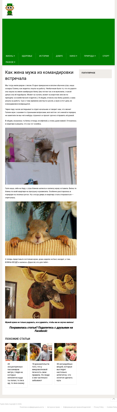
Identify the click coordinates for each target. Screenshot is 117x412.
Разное (9, 62)
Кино (72, 56)
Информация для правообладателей (77, 407)
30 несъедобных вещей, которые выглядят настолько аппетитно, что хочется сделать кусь (65, 372)
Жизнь (9, 56)
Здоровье (27, 56)
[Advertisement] (58, 36)
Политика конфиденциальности (32, 407)
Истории (44, 56)
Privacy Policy (99, 407)
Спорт (106, 56)
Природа (89, 56)
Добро (59, 56)
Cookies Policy (112, 407)
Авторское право (53, 407)
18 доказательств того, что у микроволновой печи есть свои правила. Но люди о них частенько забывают (40, 372)
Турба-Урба (4, 404)
